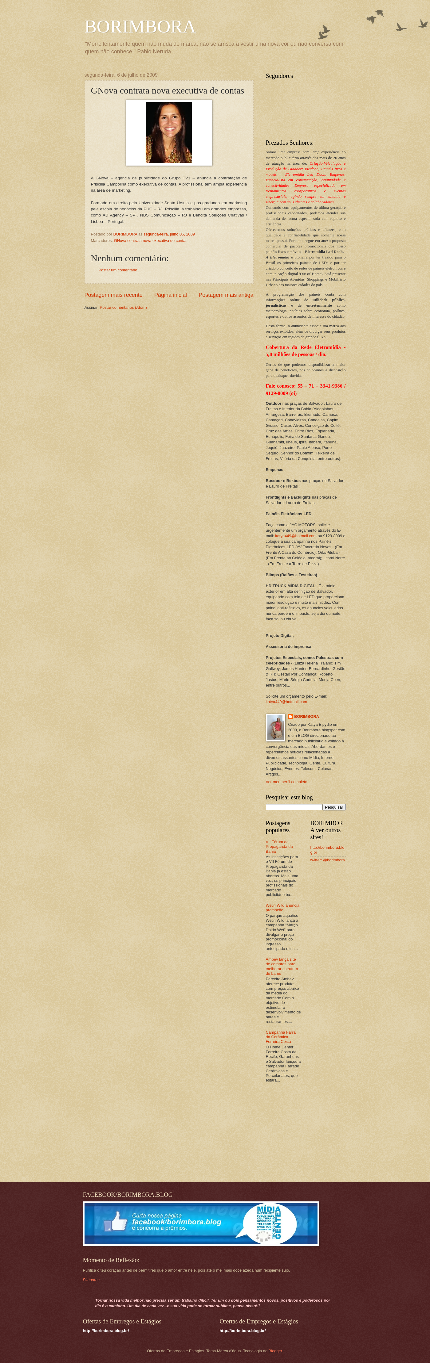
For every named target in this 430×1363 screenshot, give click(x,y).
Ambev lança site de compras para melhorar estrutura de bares (282, 966)
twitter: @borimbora (327, 860)
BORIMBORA (140, 26)
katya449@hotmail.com (296, 536)
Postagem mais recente (114, 295)
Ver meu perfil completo (286, 781)
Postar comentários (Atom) (123, 307)
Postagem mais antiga (226, 295)
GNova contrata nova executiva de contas (150, 240)
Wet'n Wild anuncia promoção (283, 907)
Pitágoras (91, 1279)
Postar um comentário (118, 270)
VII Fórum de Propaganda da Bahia (279, 847)
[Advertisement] (304, 1133)
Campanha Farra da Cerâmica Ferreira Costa (281, 1037)
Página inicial (170, 295)
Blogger (275, 1351)
